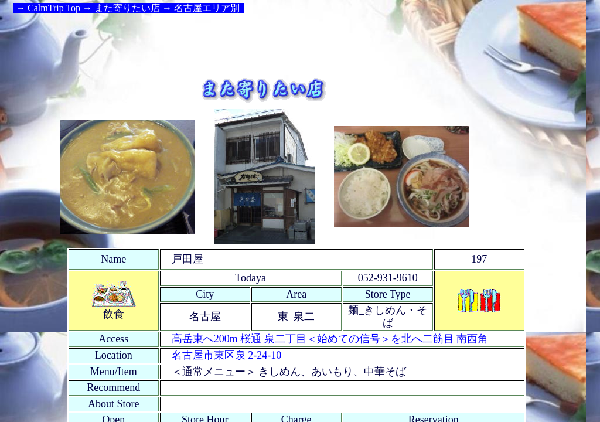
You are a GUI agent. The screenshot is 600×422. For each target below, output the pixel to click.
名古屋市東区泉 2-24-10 (227, 355)
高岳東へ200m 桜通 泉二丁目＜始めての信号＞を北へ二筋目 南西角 (330, 339)
